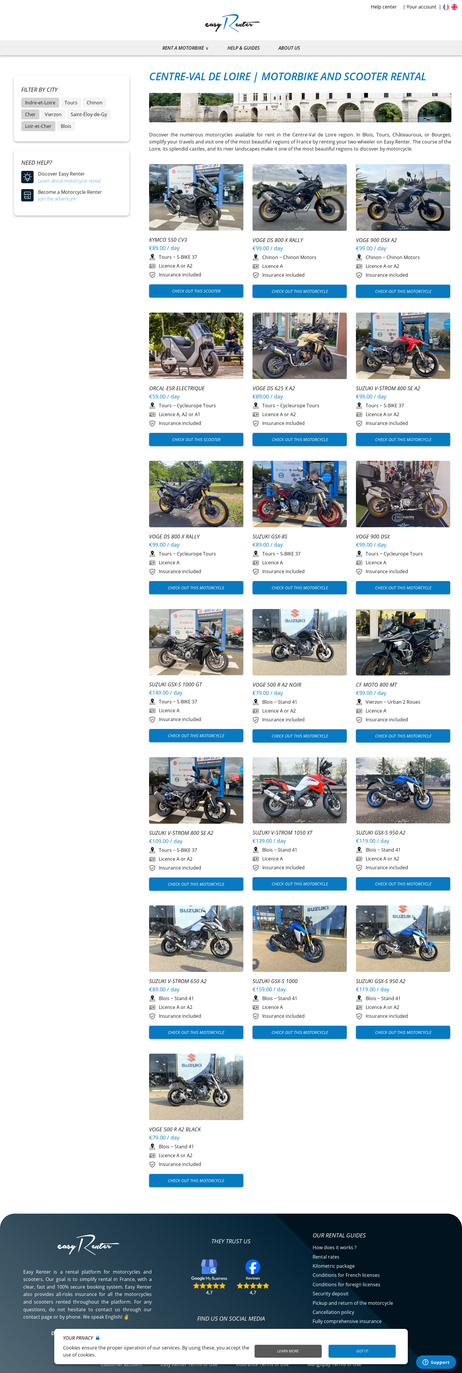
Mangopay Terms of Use (334, 1364)
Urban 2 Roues (403, 702)
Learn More (288, 1351)
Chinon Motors (299, 257)
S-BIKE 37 (187, 257)
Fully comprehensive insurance (347, 1321)
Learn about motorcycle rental (69, 181)
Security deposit (331, 1293)
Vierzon (53, 114)
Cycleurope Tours (196, 405)
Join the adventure (57, 199)
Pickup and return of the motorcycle (353, 1303)
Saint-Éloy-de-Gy (89, 114)
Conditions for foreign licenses (346, 1284)
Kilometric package (334, 1266)
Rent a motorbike (183, 48)
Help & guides (243, 48)
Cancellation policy (333, 1312)
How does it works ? (335, 1247)
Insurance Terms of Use (262, 1364)
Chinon (95, 102)
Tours (71, 102)
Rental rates (326, 1257)
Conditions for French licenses (346, 1275)
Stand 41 (287, 702)
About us (289, 48)
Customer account (121, 1364)
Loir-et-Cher (38, 126)
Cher (30, 114)
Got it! (362, 1351)
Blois (66, 126)
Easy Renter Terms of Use (189, 1364)
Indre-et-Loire (40, 102)
